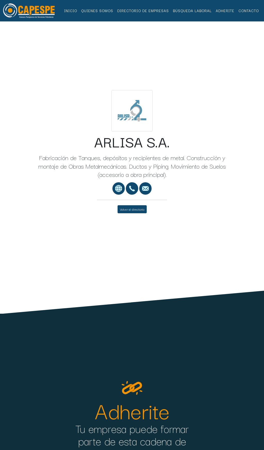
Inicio (70, 10)
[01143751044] (132, 188)
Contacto (248, 10)
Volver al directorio (132, 209)
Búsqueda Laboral (192, 10)
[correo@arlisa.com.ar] (145, 188)
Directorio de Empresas (143, 10)
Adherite (225, 10)
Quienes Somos (97, 10)
